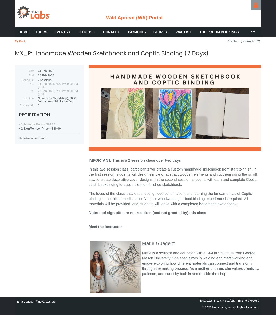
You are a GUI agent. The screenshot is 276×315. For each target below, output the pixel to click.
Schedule (28, 80)
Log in (256, 5)
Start (31, 71)
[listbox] (244, 41)
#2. (32, 91)
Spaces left (26, 105)
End (31, 75)
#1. (32, 83)
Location (28, 98)
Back (22, 41)
